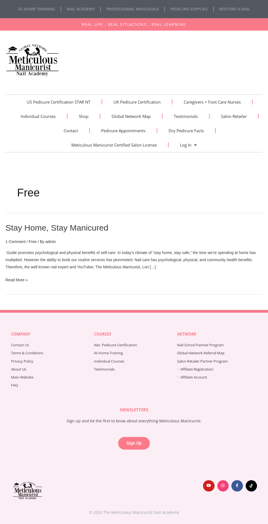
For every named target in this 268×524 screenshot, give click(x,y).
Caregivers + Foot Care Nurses (212, 102)
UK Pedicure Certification (137, 102)
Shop (83, 116)
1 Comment (15, 241)
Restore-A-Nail (234, 9)
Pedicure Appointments (123, 130)
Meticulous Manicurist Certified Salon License (114, 145)
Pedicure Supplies (189, 9)
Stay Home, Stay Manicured (57, 227)
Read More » (17, 279)
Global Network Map (131, 116)
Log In (188, 145)
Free (33, 241)
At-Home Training (36, 9)
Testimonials (186, 116)
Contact (71, 130)
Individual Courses (38, 116)
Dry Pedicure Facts (186, 130)
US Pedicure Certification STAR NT (58, 102)
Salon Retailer (234, 116)
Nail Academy (81, 9)
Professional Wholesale (132, 9)
